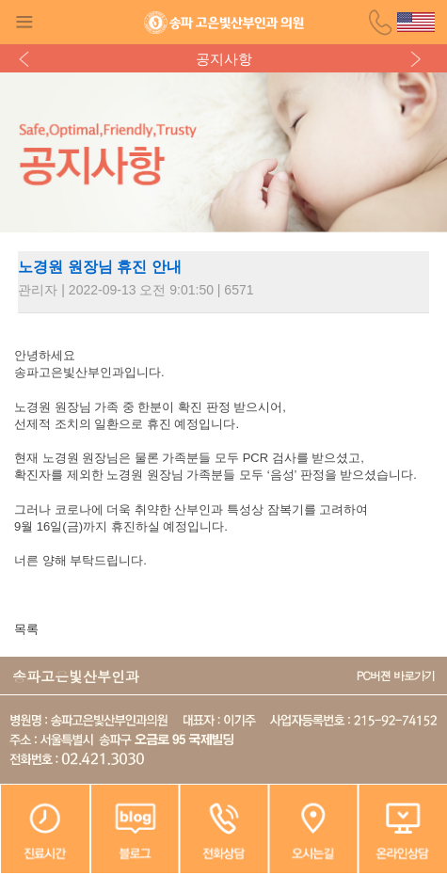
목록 (26, 629)
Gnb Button (24, 22)
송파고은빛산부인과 (224, 22)
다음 (419, 58)
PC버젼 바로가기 (396, 675)
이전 (27, 58)
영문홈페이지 (416, 22)
